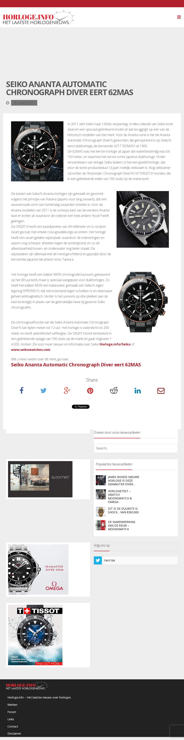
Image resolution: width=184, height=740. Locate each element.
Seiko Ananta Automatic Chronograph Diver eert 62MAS (76, 364)
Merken (12, 705)
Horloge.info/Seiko (115, 344)
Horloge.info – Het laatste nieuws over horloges (39, 697)
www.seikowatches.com (30, 349)
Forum (11, 712)
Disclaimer (14, 733)
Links (10, 719)
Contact (12, 726)
